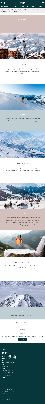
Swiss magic (5, 6)
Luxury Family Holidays (9, 381)
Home (3, 368)
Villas (4, 393)
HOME (2, 9)
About (3, 364)
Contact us (4, 3)
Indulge (8, 399)
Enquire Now (5, 366)
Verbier (3, 11)
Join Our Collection (8, 370)
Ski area (14, 6)
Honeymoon (5, 386)
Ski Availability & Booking (10, 391)
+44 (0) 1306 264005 (2, 3)
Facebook (3, 353)
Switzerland (35, 9)
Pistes (22, 6)
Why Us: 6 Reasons (7, 372)
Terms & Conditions (8, 398)
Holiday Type (6, 377)
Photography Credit (8, 382)
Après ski (40, 6)
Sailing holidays (7, 389)
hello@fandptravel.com (8, 349)
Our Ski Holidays (7, 379)
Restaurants (30, 6)
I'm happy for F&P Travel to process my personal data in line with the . (22, 336)
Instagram (6, 353)
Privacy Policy (38, 336)
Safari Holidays (6, 387)
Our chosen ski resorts (22, 9)
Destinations (6, 375)
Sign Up (23, 339)
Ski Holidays (10, 9)
